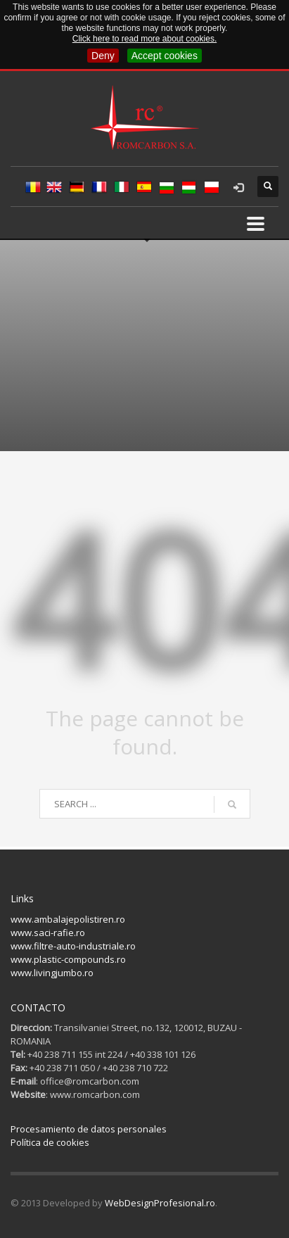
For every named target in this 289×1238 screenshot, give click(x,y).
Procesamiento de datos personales (89, 1129)
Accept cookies (164, 55)
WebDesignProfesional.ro (160, 1202)
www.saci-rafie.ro (48, 932)
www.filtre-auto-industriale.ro (73, 946)
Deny (103, 55)
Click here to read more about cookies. (144, 39)
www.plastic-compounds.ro (68, 959)
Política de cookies (50, 1142)
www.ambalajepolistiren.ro (68, 919)
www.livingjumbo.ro (52, 972)
